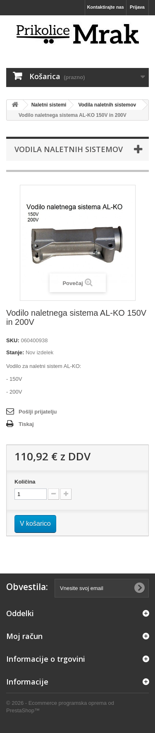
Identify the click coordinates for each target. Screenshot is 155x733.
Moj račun (24, 636)
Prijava (137, 7)
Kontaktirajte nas (105, 7)
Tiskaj (26, 424)
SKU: (12, 340)
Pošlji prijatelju (38, 412)
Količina (25, 482)
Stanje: (15, 352)
